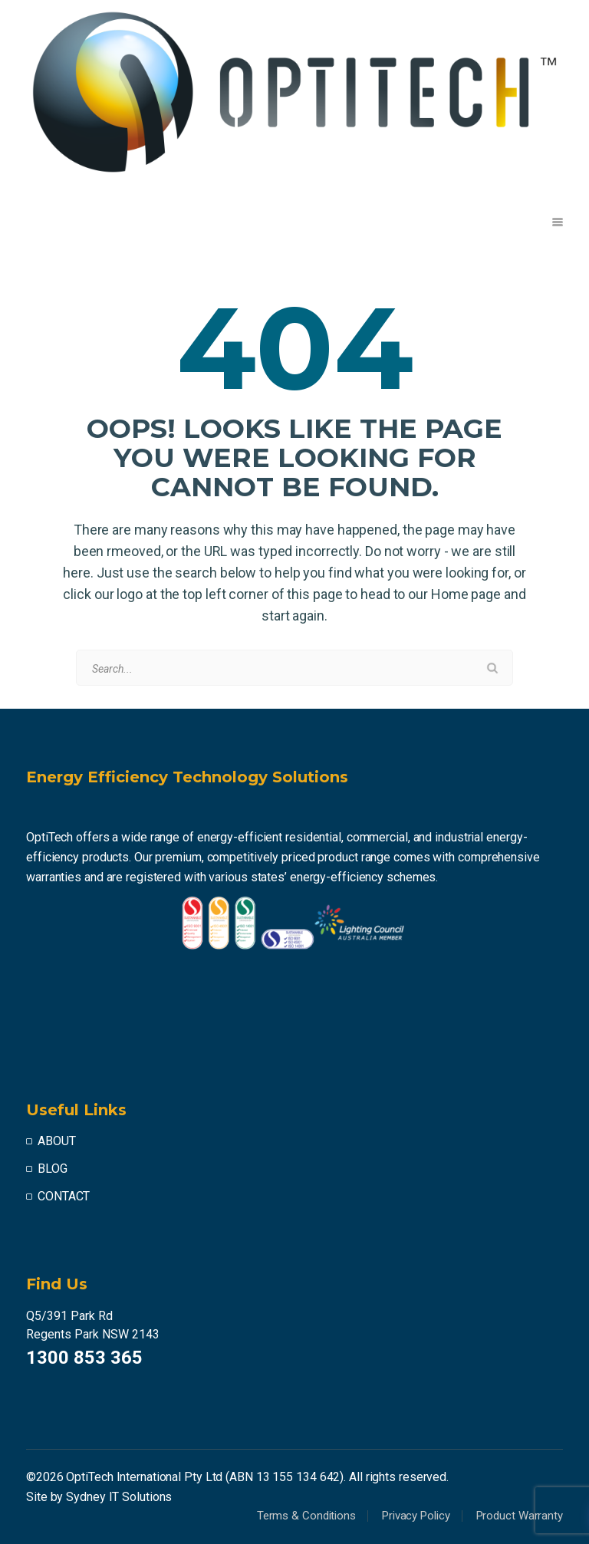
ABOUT (57, 1141)
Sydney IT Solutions (119, 1497)
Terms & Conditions (306, 1516)
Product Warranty (519, 1516)
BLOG (52, 1168)
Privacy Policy (416, 1516)
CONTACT (64, 1196)
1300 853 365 (84, 1357)
